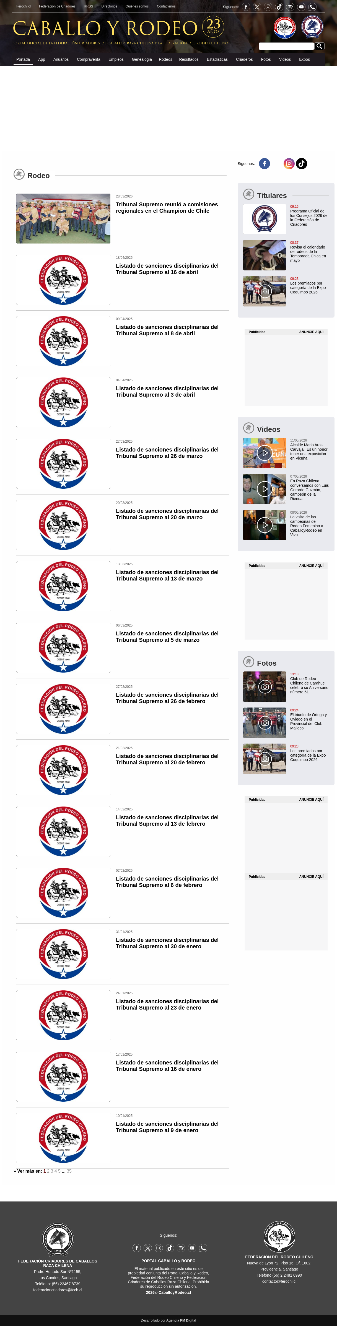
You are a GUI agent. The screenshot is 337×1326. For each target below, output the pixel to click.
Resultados (188, 59)
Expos (304, 59)
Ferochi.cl (23, 6)
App (41, 59)
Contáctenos (166, 6)
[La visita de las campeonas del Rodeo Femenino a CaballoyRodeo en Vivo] (286, 523)
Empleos (115, 59)
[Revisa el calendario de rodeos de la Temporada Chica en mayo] (286, 251)
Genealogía (142, 59)
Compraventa (88, 59)
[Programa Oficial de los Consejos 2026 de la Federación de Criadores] (286, 215)
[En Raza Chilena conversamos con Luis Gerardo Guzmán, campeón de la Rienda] (286, 487)
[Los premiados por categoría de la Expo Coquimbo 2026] (286, 285)
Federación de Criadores (57, 6)
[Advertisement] (168, 108)
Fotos (266, 59)
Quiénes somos (137, 6)
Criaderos (244, 59)
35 (69, 1171)
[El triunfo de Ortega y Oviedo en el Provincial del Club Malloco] (286, 719)
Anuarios (61, 59)
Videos (285, 59)
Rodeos (165, 59)
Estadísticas (217, 59)
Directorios (109, 6)
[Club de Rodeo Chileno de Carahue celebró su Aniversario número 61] (286, 682)
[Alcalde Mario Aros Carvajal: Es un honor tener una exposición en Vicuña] (286, 449)
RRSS (88, 6)
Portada (23, 59)
